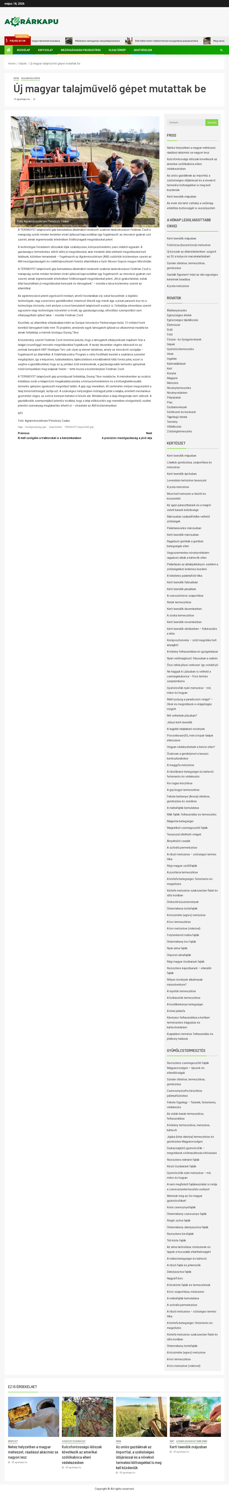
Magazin (172, 378)
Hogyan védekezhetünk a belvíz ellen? (191, 747)
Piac (169, 402)
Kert (169, 368)
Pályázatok (174, 397)
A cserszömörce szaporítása (185, 595)
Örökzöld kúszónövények (183, 902)
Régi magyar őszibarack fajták (185, 961)
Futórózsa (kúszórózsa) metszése (189, 245)
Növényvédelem (177, 392)
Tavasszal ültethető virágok (184, 834)
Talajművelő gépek (30, 78)
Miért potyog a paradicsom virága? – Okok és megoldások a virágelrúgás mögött (190, 704)
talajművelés (55, 427)
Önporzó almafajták (179, 955)
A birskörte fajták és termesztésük (188, 1285)
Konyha (171, 373)
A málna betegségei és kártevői (187, 1258)
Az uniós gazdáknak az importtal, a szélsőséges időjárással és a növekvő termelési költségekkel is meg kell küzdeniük (139, 1457)
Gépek (16, 78)
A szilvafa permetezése (182, 847)
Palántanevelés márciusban (184, 528)
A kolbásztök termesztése (183, 997)
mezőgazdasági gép (35, 427)
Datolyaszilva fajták (179, 1272)
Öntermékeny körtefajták (182, 908)
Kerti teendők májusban (181, 196)
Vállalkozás (174, 426)
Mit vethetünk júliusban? (182, 715)
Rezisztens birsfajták (180, 1234)
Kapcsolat (45, 50)
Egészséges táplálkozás (182, 320)
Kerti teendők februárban (182, 582)
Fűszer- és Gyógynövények (184, 339)
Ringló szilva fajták (179, 1220)
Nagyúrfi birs (175, 1278)
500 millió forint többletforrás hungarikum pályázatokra (164, 40)
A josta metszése (178, 286)
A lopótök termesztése (181, 991)
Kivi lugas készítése (180, 783)
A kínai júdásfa (176, 1011)
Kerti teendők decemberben (184, 609)
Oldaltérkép (117, 50)
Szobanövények (177, 407)
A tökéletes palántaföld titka (184, 575)
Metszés (172, 383)
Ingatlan (172, 358)
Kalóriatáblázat (176, 363)
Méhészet (13, 1441)
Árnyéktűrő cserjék (178, 841)
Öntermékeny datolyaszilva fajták (187, 1227)
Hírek (170, 354)
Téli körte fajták (176, 1240)
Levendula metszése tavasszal (186, 480)
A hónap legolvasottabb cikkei (191, 1441)
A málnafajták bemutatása (183, 808)
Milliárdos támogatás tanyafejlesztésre (96, 40)
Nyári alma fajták (177, 948)
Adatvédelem (143, 50)
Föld (169, 334)
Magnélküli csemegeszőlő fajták (187, 828)
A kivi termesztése (179, 922)
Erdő (170, 329)
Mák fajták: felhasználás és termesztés (191, 814)
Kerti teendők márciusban (183, 534)
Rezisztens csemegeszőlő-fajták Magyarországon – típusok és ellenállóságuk (188, 1067)
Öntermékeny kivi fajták (181, 941)
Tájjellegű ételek (177, 417)
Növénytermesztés (179, 388)
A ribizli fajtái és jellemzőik (184, 1265)
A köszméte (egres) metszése (186, 915)
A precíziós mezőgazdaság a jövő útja (118, 435)
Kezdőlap (23, 50)
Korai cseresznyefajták (181, 1207)
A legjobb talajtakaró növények (186, 729)
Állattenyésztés (177, 310)
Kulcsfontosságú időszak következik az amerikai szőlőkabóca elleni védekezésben (192, 164)
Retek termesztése (179, 602)
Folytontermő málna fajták (183, 935)
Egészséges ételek (179, 315)
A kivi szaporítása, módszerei (185, 1291)
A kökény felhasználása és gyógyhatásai (192, 651)
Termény (172, 421)
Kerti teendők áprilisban (182, 474)
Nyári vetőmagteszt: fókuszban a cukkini (192, 658)
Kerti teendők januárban (181, 589)
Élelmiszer (173, 325)
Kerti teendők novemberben (184, 622)
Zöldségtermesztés (179, 431)
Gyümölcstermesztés (180, 349)
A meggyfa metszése (180, 765)
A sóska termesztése (180, 615)
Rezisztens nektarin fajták (183, 1159)
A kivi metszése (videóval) (183, 928)
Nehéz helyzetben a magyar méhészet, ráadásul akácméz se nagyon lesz (33, 1452)
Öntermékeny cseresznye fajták (187, 1214)
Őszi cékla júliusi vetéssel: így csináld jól (192, 665)
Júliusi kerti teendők (179, 722)
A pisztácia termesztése (182, 872)
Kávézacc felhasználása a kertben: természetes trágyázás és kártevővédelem (188, 1022)
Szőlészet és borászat (181, 412)
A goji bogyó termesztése (183, 790)
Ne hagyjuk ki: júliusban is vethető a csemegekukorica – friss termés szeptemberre (189, 676)
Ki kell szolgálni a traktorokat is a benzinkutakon (51, 435)
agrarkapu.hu (23, 99)
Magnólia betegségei (180, 821)
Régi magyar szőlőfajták (182, 865)
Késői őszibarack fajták (181, 1166)
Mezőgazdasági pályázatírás (81, 50)
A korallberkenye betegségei (185, 1004)
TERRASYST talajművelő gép (79, 427)
